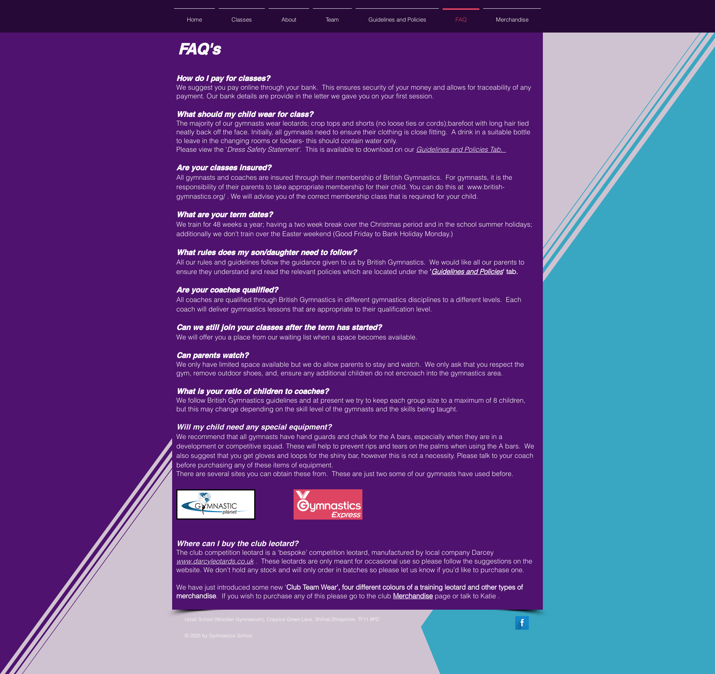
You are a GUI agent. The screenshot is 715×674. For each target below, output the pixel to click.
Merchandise (413, 596)
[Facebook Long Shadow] (522, 623)
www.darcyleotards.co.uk (214, 561)
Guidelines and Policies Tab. (461, 149)
